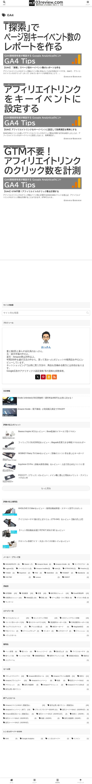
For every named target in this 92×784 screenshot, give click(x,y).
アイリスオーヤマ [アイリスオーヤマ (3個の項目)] (81, 516)
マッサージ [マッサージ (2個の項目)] (47, 466)
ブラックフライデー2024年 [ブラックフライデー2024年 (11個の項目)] (46, 574)
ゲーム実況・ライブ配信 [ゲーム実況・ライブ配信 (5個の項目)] (62, 462)
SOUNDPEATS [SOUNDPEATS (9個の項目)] (12, 429)
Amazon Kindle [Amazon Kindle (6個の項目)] (63, 429)
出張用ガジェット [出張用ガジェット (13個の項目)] (13, 462)
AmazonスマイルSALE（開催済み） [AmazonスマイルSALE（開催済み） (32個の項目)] (25, 570)
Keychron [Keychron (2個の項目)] (24, 437)
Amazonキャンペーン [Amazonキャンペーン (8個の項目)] (42, 545)
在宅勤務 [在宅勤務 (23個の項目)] (11, 458)
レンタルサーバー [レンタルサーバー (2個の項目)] (58, 603)
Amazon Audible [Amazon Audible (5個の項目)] (43, 433)
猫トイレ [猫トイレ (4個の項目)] (27, 516)
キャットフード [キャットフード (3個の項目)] (44, 516)
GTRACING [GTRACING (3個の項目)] (70, 433)
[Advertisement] (68, 86)
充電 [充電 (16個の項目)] (42, 458)
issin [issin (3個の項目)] (57, 433)
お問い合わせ (76, 770)
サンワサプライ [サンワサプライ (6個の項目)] (82, 429)
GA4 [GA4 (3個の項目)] (11, 603)
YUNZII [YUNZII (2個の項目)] (9, 437)
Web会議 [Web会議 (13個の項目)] (31, 462)
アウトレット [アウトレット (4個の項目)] (12, 549)
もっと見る (46, 353)
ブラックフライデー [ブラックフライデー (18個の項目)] (14, 541)
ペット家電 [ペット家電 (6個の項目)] (11, 516)
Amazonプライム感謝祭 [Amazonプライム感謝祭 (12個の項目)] (64, 541)
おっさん (46, 212)
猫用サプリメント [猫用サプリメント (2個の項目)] (56, 520)
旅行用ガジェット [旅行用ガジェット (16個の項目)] (60, 458)
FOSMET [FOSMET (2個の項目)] (67, 437)
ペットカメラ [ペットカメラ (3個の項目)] (24, 520)
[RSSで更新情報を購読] (54, 242)
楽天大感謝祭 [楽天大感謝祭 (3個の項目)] (31, 549)
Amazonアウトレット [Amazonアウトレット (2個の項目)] (53, 549)
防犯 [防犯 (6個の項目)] (44, 462)
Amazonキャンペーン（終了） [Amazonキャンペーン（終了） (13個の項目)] (17, 574)
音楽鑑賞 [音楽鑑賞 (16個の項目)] (27, 458)
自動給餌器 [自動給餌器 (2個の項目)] (40, 520)
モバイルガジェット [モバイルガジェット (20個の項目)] (17, 483)
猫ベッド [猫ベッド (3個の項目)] (9, 520)
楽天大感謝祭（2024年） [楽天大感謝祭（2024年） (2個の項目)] (76, 583)
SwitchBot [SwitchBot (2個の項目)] (52, 437)
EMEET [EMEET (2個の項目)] (76, 442)
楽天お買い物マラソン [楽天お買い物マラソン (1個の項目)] (47, 554)
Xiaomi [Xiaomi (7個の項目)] (28, 429)
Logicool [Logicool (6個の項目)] (9, 433)
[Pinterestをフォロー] (43, 242)
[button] (87, 177)
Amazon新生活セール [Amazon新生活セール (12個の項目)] (39, 541)
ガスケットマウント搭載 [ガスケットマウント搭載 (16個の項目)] (75, 483)
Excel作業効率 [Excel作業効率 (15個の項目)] (81, 458)
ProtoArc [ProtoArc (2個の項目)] (84, 433)
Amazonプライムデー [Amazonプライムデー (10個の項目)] (16, 545)
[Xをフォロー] (37, 242)
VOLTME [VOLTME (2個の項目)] (18, 442)
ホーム (15, 770)
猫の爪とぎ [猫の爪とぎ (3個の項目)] (62, 516)
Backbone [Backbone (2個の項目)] (83, 437)
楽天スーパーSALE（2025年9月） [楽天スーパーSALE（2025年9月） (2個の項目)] (47, 587)
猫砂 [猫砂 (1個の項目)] (86, 520)
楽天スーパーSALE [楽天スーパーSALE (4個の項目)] (79, 545)
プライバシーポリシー (46, 770)
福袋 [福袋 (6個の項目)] (61, 545)
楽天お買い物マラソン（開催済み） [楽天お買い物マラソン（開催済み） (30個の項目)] (69, 570)
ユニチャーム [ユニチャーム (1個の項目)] (47, 525)
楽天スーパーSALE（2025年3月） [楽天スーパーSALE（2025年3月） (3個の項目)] (20, 583)
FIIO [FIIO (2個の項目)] (38, 437)
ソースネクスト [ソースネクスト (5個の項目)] (24, 433)
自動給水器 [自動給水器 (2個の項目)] (74, 520)
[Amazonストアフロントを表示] (48, 242)
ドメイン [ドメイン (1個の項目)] (81, 603)
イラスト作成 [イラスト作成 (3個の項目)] (83, 462)
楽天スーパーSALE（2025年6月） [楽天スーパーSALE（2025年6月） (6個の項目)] (75, 574)
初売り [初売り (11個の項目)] (84, 541)
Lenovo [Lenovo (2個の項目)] (48, 442)
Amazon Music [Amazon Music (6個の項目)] (44, 429)
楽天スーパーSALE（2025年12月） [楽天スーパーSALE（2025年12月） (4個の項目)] (53, 578)
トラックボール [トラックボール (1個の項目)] (47, 500)
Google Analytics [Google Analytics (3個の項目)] (32, 603)
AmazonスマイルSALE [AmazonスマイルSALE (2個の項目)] (78, 549)
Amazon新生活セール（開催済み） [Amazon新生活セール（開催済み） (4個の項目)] (19, 578)
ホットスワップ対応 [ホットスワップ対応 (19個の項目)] (45, 483)
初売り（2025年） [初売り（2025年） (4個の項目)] (80, 578)
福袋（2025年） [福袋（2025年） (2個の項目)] (50, 583)
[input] (46, 178)
